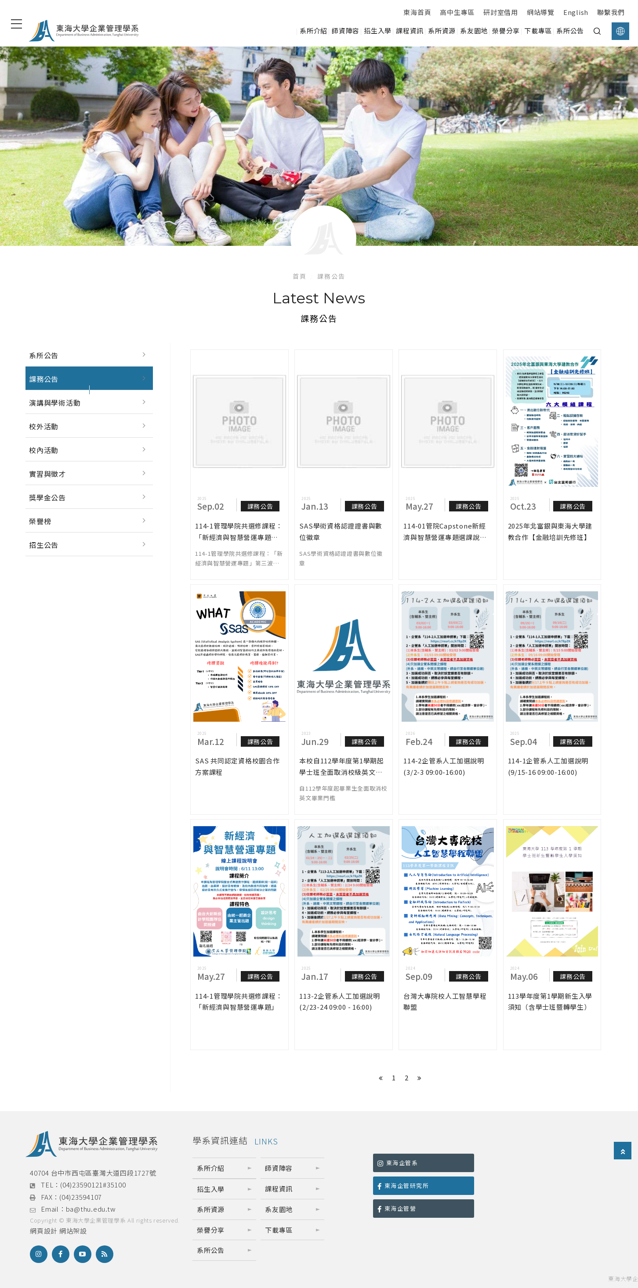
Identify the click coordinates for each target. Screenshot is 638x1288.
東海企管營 (397, 1208)
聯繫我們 (611, 12)
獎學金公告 (47, 497)
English (575, 12)
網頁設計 (44, 1230)
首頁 (300, 276)
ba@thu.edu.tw (91, 1208)
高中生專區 (457, 12)
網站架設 (73, 1230)
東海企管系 (397, 1162)
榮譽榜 (40, 521)
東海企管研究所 (403, 1185)
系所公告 (43, 355)
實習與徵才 (47, 473)
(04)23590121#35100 (93, 1184)
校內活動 (43, 450)
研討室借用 (500, 12)
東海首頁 (417, 12)
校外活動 (43, 426)
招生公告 (43, 545)
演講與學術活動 (55, 402)
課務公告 (43, 379)
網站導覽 (541, 12)
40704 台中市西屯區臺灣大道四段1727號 (93, 1172)
